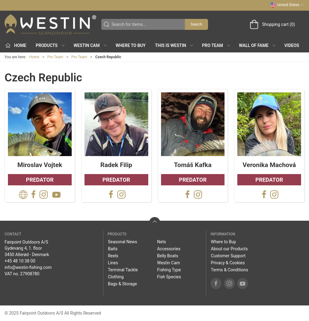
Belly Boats (167, 255)
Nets (161, 241)
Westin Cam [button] (90, 45)
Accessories (168, 248)
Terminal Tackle (123, 269)
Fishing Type (169, 269)
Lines (113, 262)
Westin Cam (168, 262)
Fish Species (169, 276)
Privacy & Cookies (228, 262)
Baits (113, 248)
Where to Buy (131, 45)
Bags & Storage (122, 283)
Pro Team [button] (216, 45)
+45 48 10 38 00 (20, 261)
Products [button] (50, 45)
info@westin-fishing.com (28, 267)
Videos (291, 45)
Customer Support (228, 255)
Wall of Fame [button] (257, 45)
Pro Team (55, 57)
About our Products (229, 248)
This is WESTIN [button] (174, 45)
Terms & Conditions (229, 269)
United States (287, 5)
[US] (50, 24)
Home (34, 57)
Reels (113, 255)
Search (196, 24)
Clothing (116, 276)
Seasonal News (122, 241)
